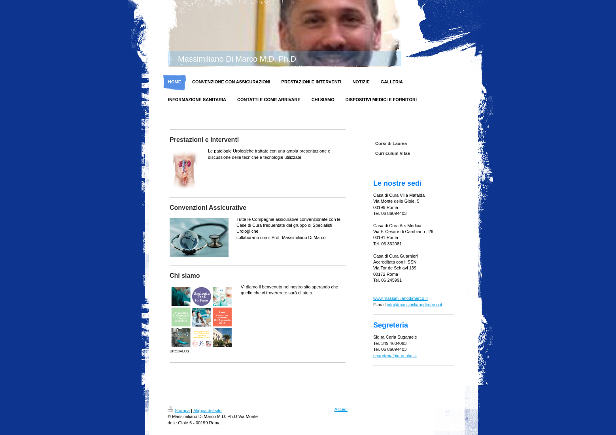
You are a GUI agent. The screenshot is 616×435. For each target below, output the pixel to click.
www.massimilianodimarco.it (400, 298)
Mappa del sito (207, 410)
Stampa (179, 410)
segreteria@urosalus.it (395, 355)
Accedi (341, 409)
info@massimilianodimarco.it (414, 304)
